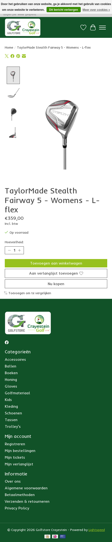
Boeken (11, 373)
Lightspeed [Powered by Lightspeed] (97, 530)
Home (9, 47)
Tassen (11, 420)
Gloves (11, 386)
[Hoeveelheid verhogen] (19, 251)
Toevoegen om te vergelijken (27, 293)
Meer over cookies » (96, 9)
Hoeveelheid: (14, 242)
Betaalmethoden (20, 495)
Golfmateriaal (17, 393)
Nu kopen (56, 284)
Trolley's (13, 426)
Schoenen (13, 413)
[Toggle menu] (102, 27)
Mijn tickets (15, 457)
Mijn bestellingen (20, 450)
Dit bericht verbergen (63, 9)
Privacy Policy (17, 508)
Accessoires (15, 359)
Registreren (15, 444)
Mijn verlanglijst (19, 464)
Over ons (13, 481)
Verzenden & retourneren (27, 501)
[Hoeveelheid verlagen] (9, 251)
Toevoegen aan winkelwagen (56, 263)
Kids (8, 400)
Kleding (11, 406)
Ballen (10, 366)
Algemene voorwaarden (26, 488)
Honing (11, 380)
